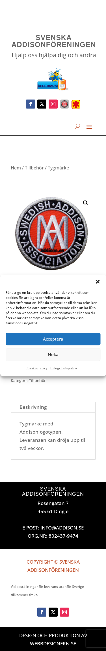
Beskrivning (33, 407)
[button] (97, 281)
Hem (16, 168)
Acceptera (53, 339)
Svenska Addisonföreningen (54, 41)
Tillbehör (34, 168)
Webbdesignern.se (53, 643)
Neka (53, 354)
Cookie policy (37, 368)
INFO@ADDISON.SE (62, 527)
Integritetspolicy (63, 368)
